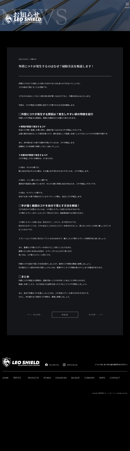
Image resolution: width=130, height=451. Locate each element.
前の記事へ (30, 340)
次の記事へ (100, 340)
